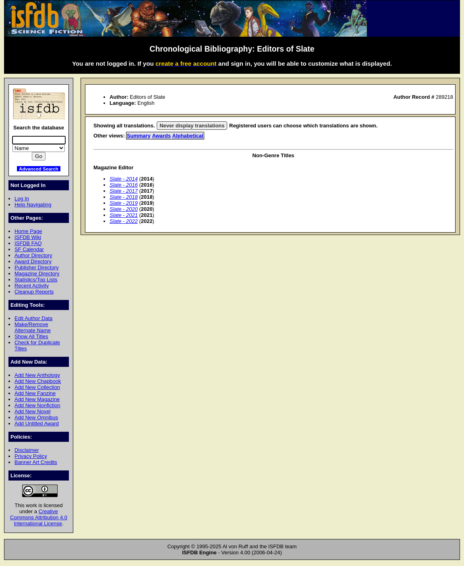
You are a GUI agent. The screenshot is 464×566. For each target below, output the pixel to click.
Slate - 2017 (124, 191)
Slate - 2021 (124, 215)
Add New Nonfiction (37, 405)
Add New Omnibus (36, 417)
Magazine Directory (37, 274)
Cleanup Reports (34, 292)
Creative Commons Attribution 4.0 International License (38, 517)
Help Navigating (32, 205)
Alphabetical (187, 136)
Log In (21, 199)
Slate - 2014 (124, 179)
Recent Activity (31, 286)
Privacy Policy (30, 456)
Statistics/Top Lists (36, 280)
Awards (161, 136)
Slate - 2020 (124, 209)
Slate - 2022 (124, 221)
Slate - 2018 (124, 197)
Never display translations (192, 126)
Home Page (28, 231)
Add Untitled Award (36, 423)
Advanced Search (38, 168)
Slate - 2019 (124, 203)
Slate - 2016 (124, 185)
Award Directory (33, 261)
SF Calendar (29, 249)
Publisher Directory (36, 267)
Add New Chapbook (37, 381)
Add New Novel (32, 411)
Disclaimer (26, 450)
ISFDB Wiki (27, 237)
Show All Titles (31, 336)
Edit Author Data (33, 318)
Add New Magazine (37, 399)
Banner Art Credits (35, 462)
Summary (139, 136)
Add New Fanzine (35, 393)
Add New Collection (37, 387)
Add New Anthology (37, 375)
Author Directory (33, 255)
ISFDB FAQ (28, 243)
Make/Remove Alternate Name (32, 327)
